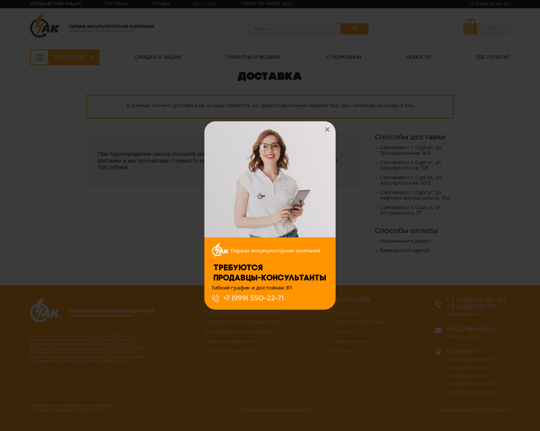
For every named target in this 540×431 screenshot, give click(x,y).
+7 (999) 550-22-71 (253, 298)
